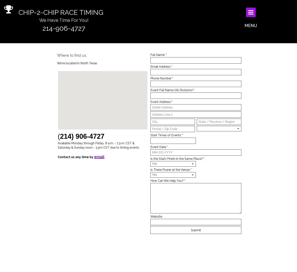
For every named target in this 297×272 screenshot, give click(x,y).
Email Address (161, 66)
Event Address (161, 102)
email (99, 156)
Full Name (158, 55)
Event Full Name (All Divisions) (172, 90)
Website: (156, 216)
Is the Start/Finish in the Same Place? (177, 159)
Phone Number (161, 78)
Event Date (159, 147)
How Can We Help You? (167, 181)
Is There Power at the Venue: (170, 170)
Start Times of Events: (166, 135)
